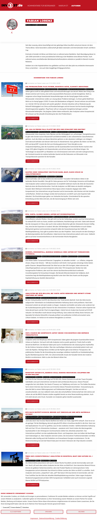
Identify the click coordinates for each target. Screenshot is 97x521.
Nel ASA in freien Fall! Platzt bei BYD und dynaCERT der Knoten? (55, 129)
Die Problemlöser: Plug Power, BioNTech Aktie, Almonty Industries (57, 86)
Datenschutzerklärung (46, 518)
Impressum (34, 518)
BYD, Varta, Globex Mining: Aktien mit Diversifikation (50, 214)
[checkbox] (2, 507)
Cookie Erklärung (61, 518)
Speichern (48, 511)
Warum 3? (63, 6)
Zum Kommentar (32, 118)
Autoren (75, 6)
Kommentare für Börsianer (41, 6)
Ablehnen (81, 511)
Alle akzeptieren (15, 511)
